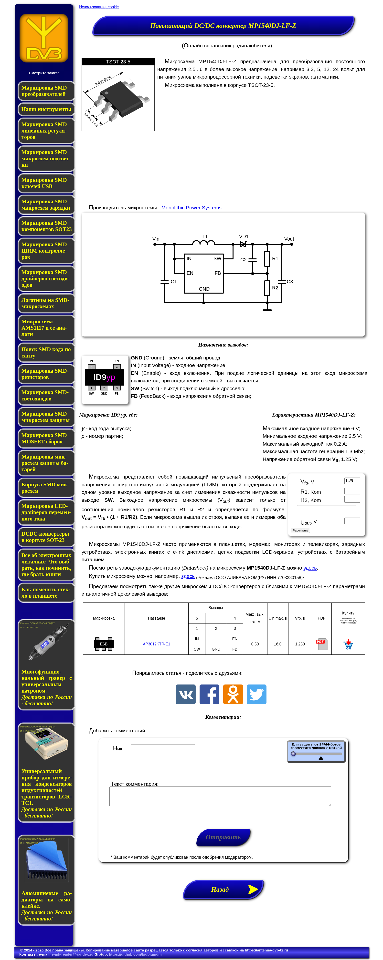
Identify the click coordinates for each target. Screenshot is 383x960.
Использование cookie (99, 7)
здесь (310, 568)
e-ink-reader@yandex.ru (72, 954)
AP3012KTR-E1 (156, 644)
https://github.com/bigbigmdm (135, 954)
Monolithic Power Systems (191, 207)
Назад (237, 893)
